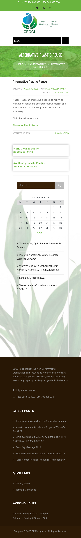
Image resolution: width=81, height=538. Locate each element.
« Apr (39, 232)
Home (20, 64)
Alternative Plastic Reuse (30, 82)
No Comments (62, 133)
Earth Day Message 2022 (31, 277)
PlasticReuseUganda (55, 89)
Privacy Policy (23, 483)
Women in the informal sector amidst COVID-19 (40, 453)
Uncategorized (37, 64)
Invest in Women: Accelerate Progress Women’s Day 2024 (39, 429)
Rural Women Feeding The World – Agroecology (40, 459)
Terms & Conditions (26, 489)
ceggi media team (60, 93)
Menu (17, 40)
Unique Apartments (24, 390)
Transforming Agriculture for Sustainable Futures (41, 421)
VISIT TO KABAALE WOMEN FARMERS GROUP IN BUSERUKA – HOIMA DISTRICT (39, 439)
